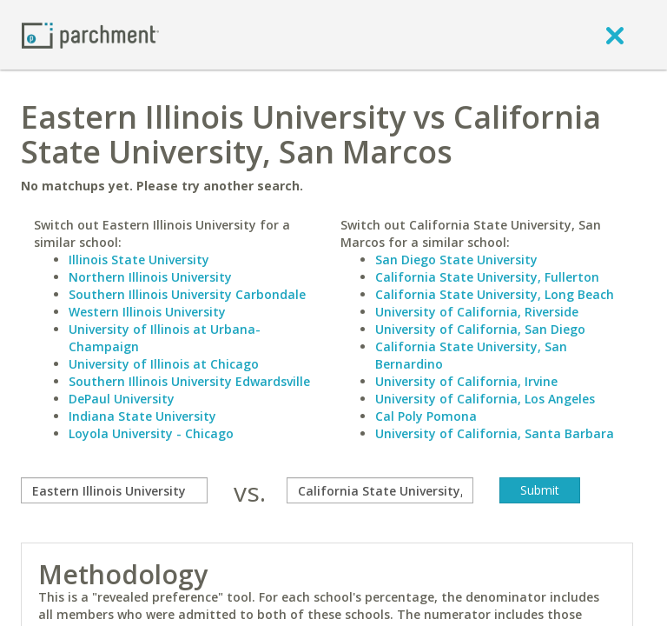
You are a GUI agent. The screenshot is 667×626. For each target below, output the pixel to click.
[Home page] (90, 34)
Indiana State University (142, 416)
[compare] (114, 490)
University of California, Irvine (466, 381)
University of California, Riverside (476, 311)
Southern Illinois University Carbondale (187, 294)
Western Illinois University (147, 311)
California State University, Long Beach (494, 294)
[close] (615, 34)
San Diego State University (456, 259)
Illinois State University (139, 259)
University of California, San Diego (480, 329)
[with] (380, 490)
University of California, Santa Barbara (494, 433)
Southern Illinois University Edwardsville (189, 381)
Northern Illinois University (150, 277)
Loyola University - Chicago (151, 433)
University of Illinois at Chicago (164, 364)
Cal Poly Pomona (426, 416)
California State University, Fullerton (487, 277)
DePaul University (122, 398)
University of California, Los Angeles (485, 398)
